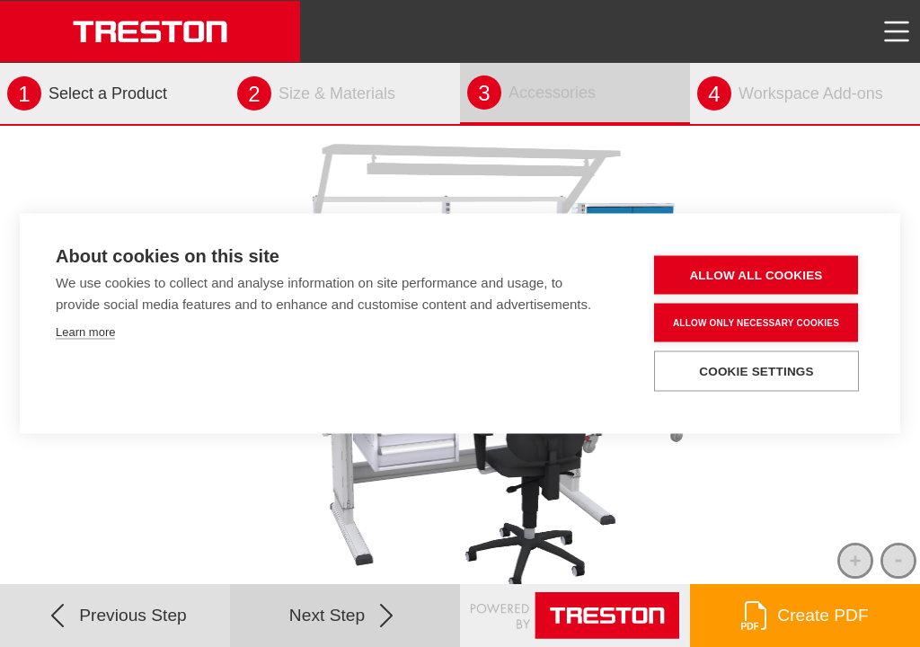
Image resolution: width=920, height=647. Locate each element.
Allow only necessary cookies (756, 322)
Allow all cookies (755, 275)
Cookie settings (756, 371)
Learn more (85, 332)
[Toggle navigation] (896, 31)
